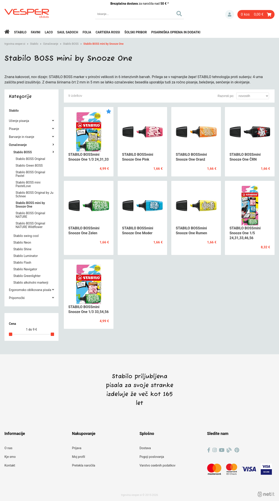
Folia (87, 32)
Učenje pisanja (19, 121)
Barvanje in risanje (21, 137)
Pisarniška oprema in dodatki (175, 32)
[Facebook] (208, 450)
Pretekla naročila (83, 465)
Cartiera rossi (108, 32)
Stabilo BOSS (71, 43)
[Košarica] (256, 14)
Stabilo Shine (22, 249)
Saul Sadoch (67, 32)
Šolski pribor (135, 32)
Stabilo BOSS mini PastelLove (28, 184)
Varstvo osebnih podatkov (157, 465)
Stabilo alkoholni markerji (30, 282)
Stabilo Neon (22, 242)
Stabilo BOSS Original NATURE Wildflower (30, 225)
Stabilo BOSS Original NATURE (30, 214)
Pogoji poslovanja (152, 457)
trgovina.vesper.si (14, 43)
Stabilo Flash (22, 262)
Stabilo (20, 32)
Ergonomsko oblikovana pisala (30, 290)
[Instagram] (214, 450)
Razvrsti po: (226, 96)
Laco (49, 32)
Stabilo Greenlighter (27, 276)
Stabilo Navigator (25, 269)
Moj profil (78, 457)
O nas (8, 448)
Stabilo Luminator (25, 256)
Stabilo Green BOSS (29, 165)
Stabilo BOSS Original (30, 159)
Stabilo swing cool (26, 236)
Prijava (229, 14)
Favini (35, 32)
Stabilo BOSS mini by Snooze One (103, 43)
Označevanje (50, 43)
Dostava (145, 448)
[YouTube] (221, 450)
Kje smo (10, 457)
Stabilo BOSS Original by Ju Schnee (34, 194)
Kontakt (9, 465)
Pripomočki (17, 298)
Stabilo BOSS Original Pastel (30, 174)
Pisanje (14, 129)
